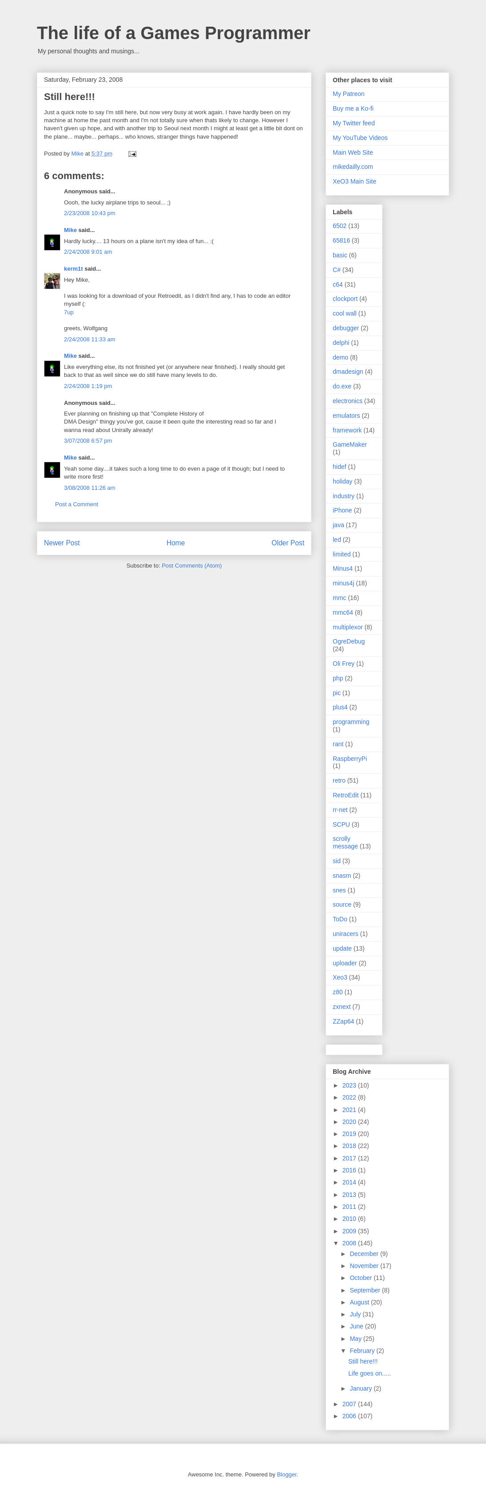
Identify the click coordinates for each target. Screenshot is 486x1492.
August (360, 1302)
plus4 (340, 707)
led (337, 539)
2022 (350, 1097)
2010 (350, 1218)
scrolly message (345, 842)
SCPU (341, 824)
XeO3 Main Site (354, 181)
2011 (350, 1206)
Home (176, 543)
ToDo (340, 919)
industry (344, 496)
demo (340, 357)
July (356, 1314)
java (338, 524)
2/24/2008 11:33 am (90, 339)
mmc (339, 597)
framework (347, 430)
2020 (350, 1121)
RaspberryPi (350, 758)
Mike (70, 230)
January (362, 1388)
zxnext (342, 1006)
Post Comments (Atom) (192, 565)
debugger (346, 328)
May (356, 1338)
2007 (350, 1404)
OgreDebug (349, 641)
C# (337, 269)
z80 (338, 992)
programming (351, 721)
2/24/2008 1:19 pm (88, 386)
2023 (350, 1085)
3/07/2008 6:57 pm (88, 440)
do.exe (342, 386)
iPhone (342, 510)
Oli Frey (344, 663)
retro (339, 780)
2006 (350, 1416)
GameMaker (350, 444)
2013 (350, 1194)
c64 (338, 284)
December (365, 1253)
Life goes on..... (369, 1373)
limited (342, 554)
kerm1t (73, 268)
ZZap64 (343, 1021)
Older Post (287, 543)
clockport (345, 298)
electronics (348, 400)
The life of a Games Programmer (174, 33)
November (365, 1265)
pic (337, 692)
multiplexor (348, 627)
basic (340, 255)
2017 (350, 1158)
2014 (350, 1182)
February (363, 1350)
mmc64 (343, 612)
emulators (346, 415)
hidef (339, 466)
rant (338, 744)
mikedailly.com (353, 166)
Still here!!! (363, 1361)
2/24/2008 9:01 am (88, 251)
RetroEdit (346, 795)
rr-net (340, 809)
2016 (350, 1170)
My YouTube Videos (360, 137)
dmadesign (348, 371)
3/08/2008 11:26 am (90, 487)
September (366, 1290)
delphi (341, 342)
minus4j (343, 583)
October (362, 1277)
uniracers (346, 933)
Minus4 (343, 568)
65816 (341, 240)
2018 (350, 1145)
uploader (345, 963)
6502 (340, 225)
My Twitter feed (354, 123)
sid (337, 860)
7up (69, 312)
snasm (342, 875)
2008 (350, 1243)
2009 (350, 1231)
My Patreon (349, 93)
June (357, 1326)
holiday (342, 481)
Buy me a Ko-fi (353, 108)
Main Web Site (353, 152)
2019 (350, 1133)
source (342, 904)
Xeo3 (340, 977)
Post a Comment (76, 504)
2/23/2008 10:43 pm (90, 213)
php (338, 678)
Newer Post (62, 543)
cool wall (345, 313)
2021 (350, 1109)
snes (339, 890)
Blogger (286, 1474)
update (342, 948)
